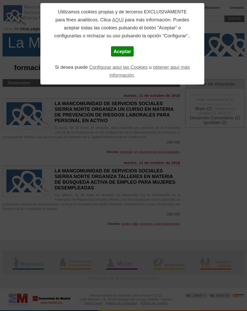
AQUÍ (118, 19)
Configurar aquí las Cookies (118, 67)
